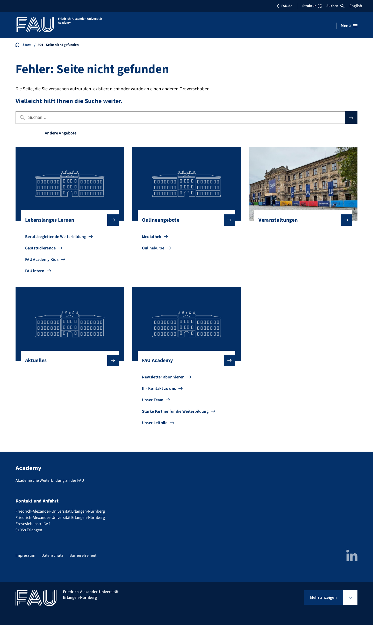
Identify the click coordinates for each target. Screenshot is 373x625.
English (355, 6)
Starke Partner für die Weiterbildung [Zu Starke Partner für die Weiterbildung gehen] (175, 411)
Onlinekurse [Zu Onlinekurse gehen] (153, 248)
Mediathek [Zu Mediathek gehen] (151, 237)
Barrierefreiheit (82, 555)
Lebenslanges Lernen (67, 220)
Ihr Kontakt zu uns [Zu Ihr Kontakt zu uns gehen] (159, 388)
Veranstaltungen (301, 220)
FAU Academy (184, 360)
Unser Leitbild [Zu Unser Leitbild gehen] (155, 423)
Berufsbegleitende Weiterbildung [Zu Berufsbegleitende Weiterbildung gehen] (55, 237)
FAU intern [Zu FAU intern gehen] (34, 271)
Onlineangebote (184, 220)
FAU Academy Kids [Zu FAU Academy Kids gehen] (42, 259)
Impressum (25, 555)
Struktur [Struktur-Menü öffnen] (311, 6)
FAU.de (284, 6)
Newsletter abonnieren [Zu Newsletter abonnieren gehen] (163, 377)
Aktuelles (67, 360)
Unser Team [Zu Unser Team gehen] (152, 400)
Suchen (335, 6)
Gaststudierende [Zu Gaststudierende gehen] (40, 248)
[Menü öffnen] (349, 25)
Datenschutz (52, 555)
